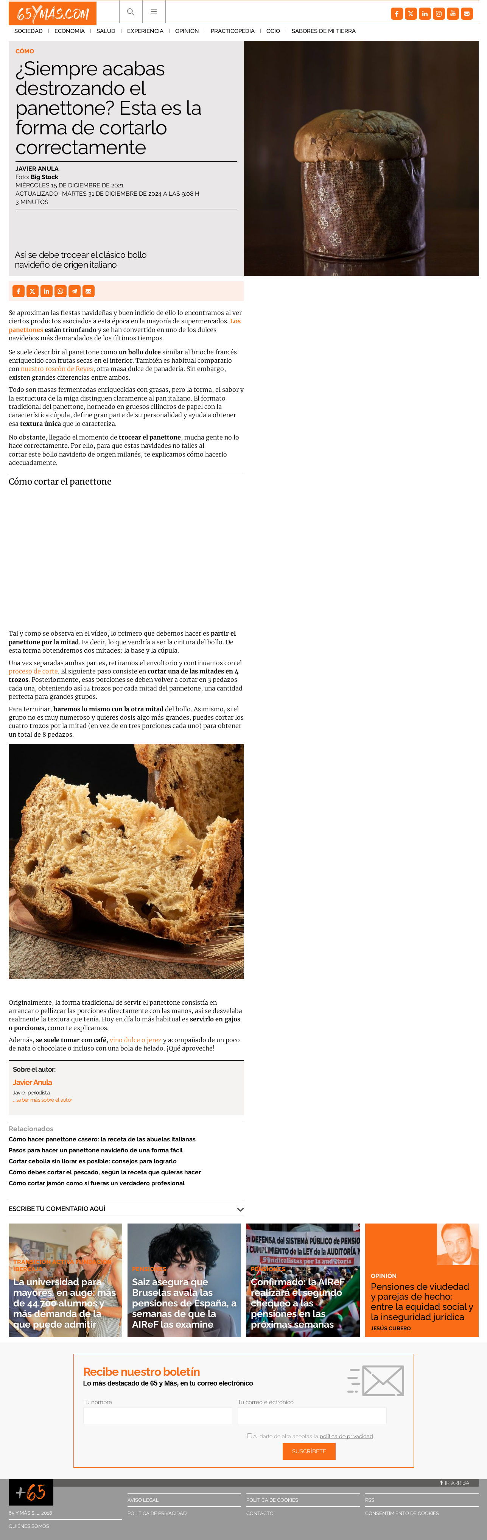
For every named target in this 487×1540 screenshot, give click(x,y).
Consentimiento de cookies (402, 1513)
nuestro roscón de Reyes (57, 369)
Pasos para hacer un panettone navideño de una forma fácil (96, 1150)
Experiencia (145, 33)
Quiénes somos (29, 1526)
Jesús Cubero (391, 1328)
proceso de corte (33, 671)
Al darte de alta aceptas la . (310, 1436)
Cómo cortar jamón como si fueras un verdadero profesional (97, 1183)
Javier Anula (37, 169)
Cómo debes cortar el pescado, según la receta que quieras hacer (105, 1172)
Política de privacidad (157, 1513)
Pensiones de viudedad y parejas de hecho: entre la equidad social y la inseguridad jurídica (421, 1296)
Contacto (260, 1513)
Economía (69, 33)
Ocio (273, 33)
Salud (105, 33)
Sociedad (28, 33)
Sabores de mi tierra (324, 33)
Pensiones (150, 1258)
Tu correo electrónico (266, 1402)
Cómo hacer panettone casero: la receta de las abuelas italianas (102, 1139)
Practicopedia (233, 33)
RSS (369, 1500)
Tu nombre (97, 1402)
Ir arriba (454, 1483)
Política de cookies (272, 1500)
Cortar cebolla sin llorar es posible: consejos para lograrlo (93, 1161)
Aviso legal (143, 1500)
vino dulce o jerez (136, 1040)
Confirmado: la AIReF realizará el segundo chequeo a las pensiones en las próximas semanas (302, 1302)
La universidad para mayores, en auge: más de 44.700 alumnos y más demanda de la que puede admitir (63, 1297)
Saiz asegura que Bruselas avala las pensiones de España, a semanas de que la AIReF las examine (180, 1297)
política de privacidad (346, 1436)
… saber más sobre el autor (42, 1100)
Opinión (187, 33)
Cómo (26, 51)
